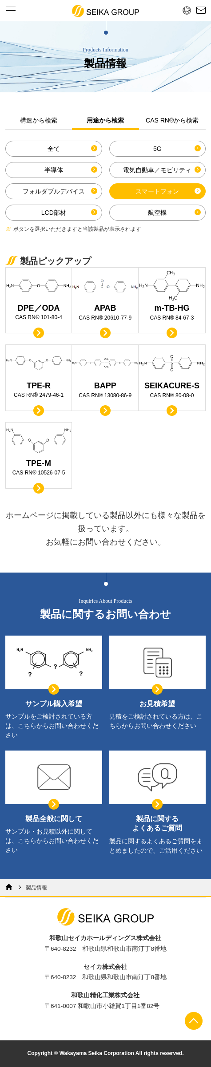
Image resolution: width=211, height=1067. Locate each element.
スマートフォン (157, 191)
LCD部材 (53, 212)
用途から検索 (105, 120)
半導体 (53, 170)
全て (54, 148)
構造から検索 (38, 120)
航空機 (157, 212)
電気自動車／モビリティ (157, 170)
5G (157, 148)
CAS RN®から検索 (172, 120)
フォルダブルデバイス (54, 191)
